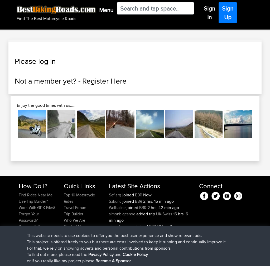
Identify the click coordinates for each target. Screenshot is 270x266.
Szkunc (115, 201)
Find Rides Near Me (35, 195)
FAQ (22, 233)
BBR (138, 195)
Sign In (209, 12)
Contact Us (73, 226)
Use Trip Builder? (33, 201)
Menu (106, 10)
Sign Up (227, 12)
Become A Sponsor (35, 226)
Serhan (115, 233)
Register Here (104, 81)
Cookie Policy (115, 258)
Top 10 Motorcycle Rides (79, 198)
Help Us (71, 233)
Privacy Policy (89, 258)
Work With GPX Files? (37, 207)
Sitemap (68, 258)
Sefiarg (115, 195)
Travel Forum (75, 207)
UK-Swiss (164, 214)
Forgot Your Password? (29, 217)
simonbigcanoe (122, 214)
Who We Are (74, 220)
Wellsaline (118, 207)
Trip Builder (73, 214)
